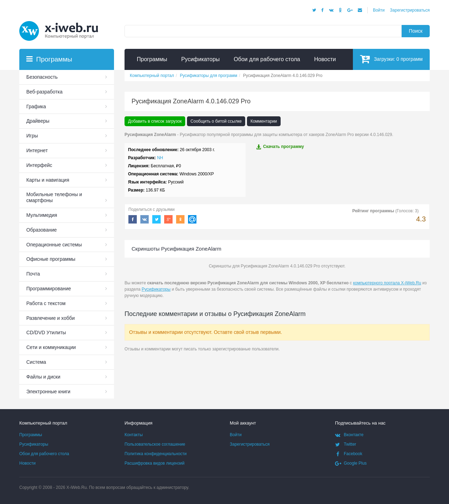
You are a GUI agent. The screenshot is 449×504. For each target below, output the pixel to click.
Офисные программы (50, 259)
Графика (36, 106)
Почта (33, 274)
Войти (379, 10)
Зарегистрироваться (410, 10)
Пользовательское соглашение (155, 444)
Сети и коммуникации (51, 347)
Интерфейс (39, 165)
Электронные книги (48, 391)
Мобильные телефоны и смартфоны (54, 197)
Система (36, 362)
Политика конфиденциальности (156, 453)
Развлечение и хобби (50, 318)
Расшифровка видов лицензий (155, 463)
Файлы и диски (43, 377)
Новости (27, 463)
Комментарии (263, 121)
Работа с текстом (46, 303)
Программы (30, 434)
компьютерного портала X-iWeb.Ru (387, 282)
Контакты (134, 434)
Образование (41, 230)
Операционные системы (54, 244)
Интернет (37, 150)
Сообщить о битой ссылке (216, 121)
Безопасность (42, 77)
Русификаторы (156, 289)
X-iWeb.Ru (76, 487)
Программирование (48, 288)
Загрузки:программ (391, 59)
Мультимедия (41, 215)
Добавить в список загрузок (155, 121)
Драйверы (37, 121)
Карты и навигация (47, 180)
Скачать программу (280, 146)
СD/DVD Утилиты (46, 332)
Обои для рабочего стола (44, 453)
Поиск (416, 31)
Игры (32, 135)
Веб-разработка (44, 92)
